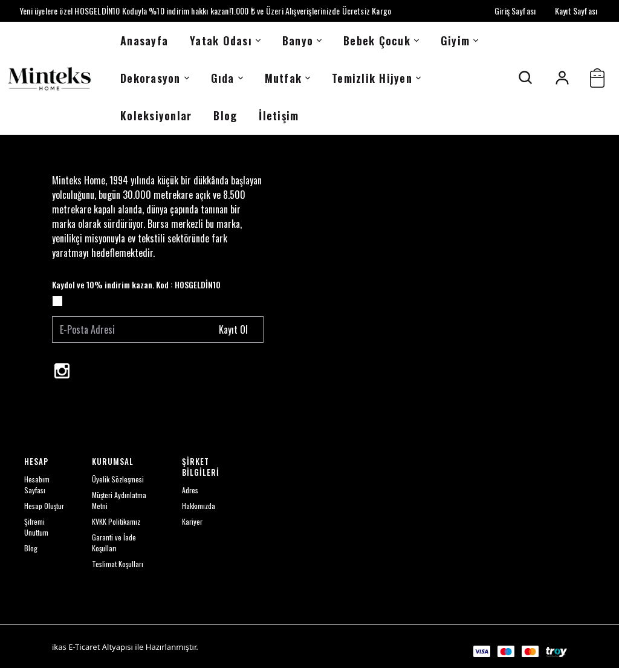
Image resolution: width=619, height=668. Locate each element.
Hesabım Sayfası (37, 484)
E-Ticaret (84, 646)
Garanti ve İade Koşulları (114, 542)
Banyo (302, 40)
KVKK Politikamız (116, 521)
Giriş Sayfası (515, 10)
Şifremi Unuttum (36, 526)
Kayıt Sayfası (576, 10)
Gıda (227, 78)
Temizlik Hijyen (376, 78)
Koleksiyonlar (156, 115)
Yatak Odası (225, 40)
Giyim (459, 40)
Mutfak (288, 78)
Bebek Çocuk (381, 40)
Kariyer (192, 521)
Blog (225, 115)
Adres (190, 490)
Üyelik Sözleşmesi (118, 479)
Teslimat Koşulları (117, 564)
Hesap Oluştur (44, 506)
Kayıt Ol (233, 329)
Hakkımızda (198, 506)
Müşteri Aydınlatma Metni (119, 500)
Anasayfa (144, 40)
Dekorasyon (154, 78)
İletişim (279, 115)
